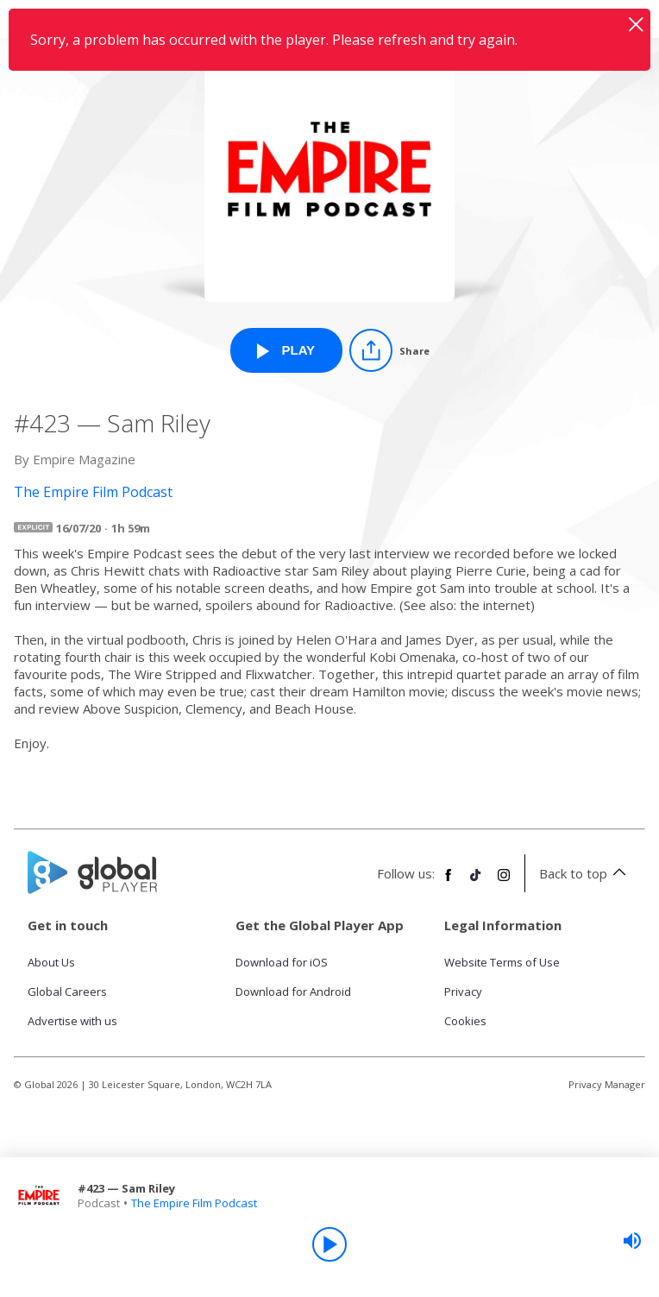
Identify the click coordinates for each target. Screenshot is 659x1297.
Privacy (463, 991)
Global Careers (67, 991)
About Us (51, 962)
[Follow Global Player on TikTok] (476, 882)
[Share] (389, 350)
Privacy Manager (606, 1084)
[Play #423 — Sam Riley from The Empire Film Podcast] (286, 350)
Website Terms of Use (502, 962)
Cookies (465, 1021)
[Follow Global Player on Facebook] (448, 882)
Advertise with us (72, 1021)
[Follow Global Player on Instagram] (504, 882)
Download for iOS (281, 962)
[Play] (329, 1244)
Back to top (585, 873)
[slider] (632, 1241)
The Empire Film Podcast (194, 1203)
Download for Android (293, 991)
